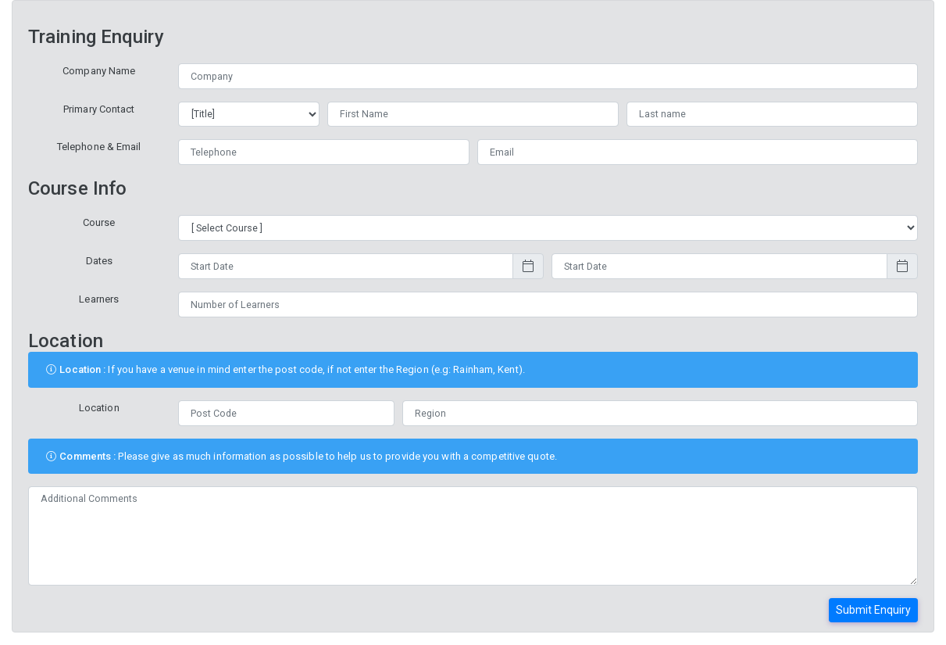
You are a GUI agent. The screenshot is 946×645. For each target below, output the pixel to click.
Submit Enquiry (873, 610)
